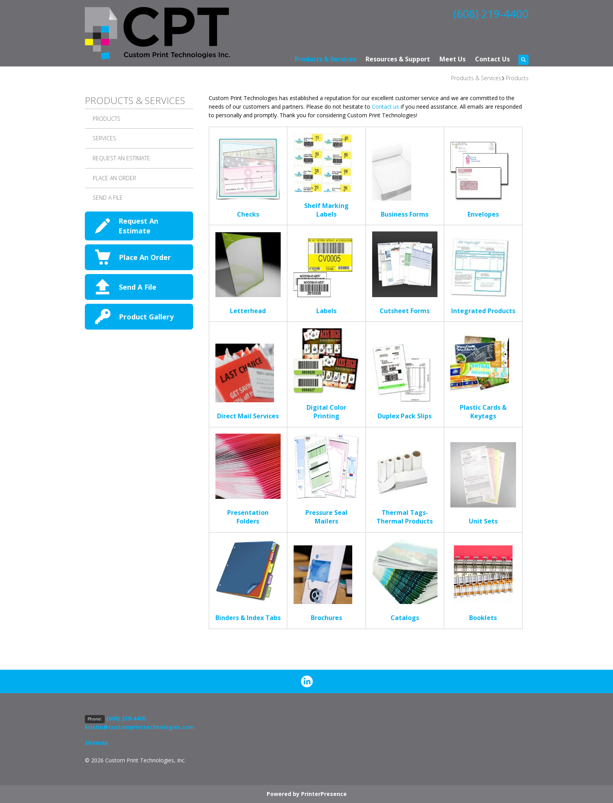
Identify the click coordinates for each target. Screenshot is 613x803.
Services (104, 138)
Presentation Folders (248, 516)
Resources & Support (398, 59)
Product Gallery (146, 316)
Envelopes (483, 214)
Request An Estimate (121, 158)
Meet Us (452, 59)
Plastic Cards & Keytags (483, 411)
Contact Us (492, 59)
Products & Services (325, 59)
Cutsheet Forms (405, 311)
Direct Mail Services (248, 416)
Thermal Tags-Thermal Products (404, 516)
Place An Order (145, 257)
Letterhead (248, 311)
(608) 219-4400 (491, 13)
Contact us (385, 106)
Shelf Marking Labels (326, 210)
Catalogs (405, 617)
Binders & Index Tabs (248, 617)
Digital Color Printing (326, 411)
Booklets (483, 617)
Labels (326, 311)
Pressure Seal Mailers (326, 516)
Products (517, 78)
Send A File (108, 197)
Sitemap (96, 742)
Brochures (326, 617)
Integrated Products (483, 311)
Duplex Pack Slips (405, 416)
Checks (248, 214)
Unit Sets (483, 521)
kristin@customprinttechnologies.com (139, 727)
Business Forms (404, 214)
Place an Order (114, 178)
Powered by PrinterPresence (307, 794)
